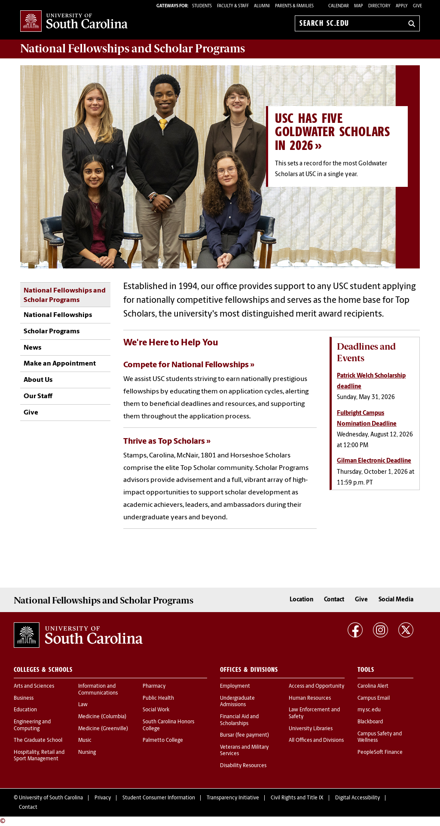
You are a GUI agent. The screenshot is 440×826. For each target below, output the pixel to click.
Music (85, 740)
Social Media (396, 600)
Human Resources (310, 698)
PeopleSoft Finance (380, 752)
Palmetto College (163, 740)
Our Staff (38, 396)
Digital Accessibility (357, 798)
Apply (402, 6)
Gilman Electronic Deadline (374, 461)
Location (301, 600)
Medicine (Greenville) (103, 729)
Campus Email (374, 698)
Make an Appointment (60, 363)
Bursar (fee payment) (244, 735)
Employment (235, 686)
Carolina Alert (373, 686)
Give (417, 6)
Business (24, 698)
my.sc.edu (369, 710)
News (32, 347)
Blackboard (370, 722)
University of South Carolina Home (74, 21)
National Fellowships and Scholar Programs (65, 295)
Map (358, 6)
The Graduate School (38, 740)
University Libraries (311, 729)
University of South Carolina (51, 798)
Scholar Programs (51, 331)
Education (25, 710)
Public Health (158, 698)
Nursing (87, 752)
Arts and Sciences (34, 686)
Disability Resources (243, 765)
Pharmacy (154, 686)
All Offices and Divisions (316, 740)
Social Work (156, 710)
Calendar (338, 6)
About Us (38, 380)
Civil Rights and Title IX (297, 798)
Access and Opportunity (316, 686)
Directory (379, 6)
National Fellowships (58, 315)
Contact (334, 600)
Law (83, 704)
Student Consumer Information (158, 798)
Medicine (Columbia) (102, 716)
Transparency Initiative (233, 798)
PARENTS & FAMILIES (294, 6)
